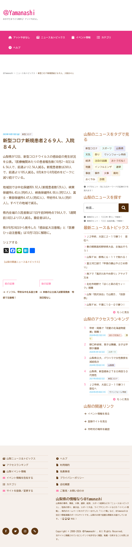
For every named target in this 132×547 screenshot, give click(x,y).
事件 (97, 173)
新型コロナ (27, 134)
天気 (88, 154)
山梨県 (119, 148)
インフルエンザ (103, 167)
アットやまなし (19, 37)
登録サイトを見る (97, 421)
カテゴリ (103, 37)
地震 (88, 167)
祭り (97, 154)
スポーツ (107, 148)
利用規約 (63, 465)
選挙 (118, 167)
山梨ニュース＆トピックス (19, 458)
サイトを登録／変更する (17, 491)
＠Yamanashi (19, 12)
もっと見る (123, 312)
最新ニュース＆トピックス (106, 228)
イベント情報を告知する (17, 478)
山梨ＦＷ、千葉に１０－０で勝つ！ (106, 305)
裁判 (115, 173)
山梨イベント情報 (14, 471)
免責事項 (63, 471)
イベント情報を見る (98, 414)
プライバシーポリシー (70, 478)
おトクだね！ (118, 161)
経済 (88, 161)
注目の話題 (101, 161)
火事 (106, 173)
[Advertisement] (66, 104)
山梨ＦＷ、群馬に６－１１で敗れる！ (107, 257)
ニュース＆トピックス (50, 37)
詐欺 (102, 179)
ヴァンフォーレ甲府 (115, 154)
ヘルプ (14, 47)
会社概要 (63, 484)
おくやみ (90, 179)
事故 (88, 173)
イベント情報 (81, 37)
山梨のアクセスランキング (106, 319)
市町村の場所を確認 (98, 429)
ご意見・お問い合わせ (70, 491)
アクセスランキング (15, 465)
